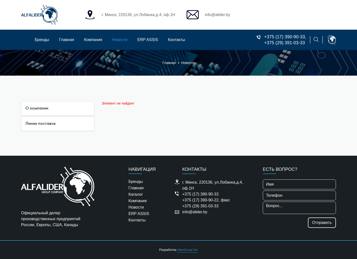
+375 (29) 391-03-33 (284, 42)
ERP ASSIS (147, 40)
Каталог (135, 194)
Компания (93, 40)
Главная (66, 40)
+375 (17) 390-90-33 (284, 36)
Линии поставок (40, 124)
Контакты (176, 40)
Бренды (42, 40)
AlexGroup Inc (187, 250)
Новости (119, 40)
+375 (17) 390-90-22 (200, 200)
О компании (36, 108)
